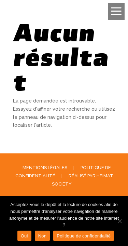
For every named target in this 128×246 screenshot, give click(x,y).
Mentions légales (45, 167)
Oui (24, 235)
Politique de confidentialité (84, 235)
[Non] (119, 221)
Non (42, 235)
